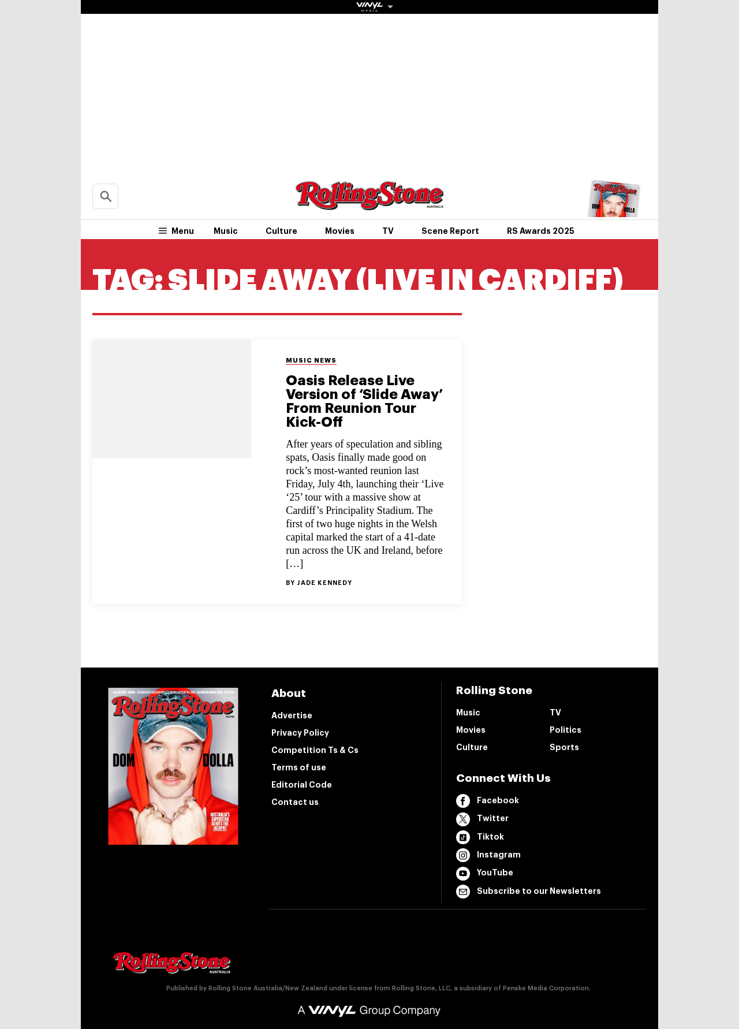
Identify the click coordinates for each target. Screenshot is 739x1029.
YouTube (484, 874)
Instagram (488, 855)
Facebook (487, 801)
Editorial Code (301, 785)
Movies (339, 231)
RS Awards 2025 (540, 231)
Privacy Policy (300, 733)
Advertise (291, 715)
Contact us (295, 802)
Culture (281, 231)
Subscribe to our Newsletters (528, 891)
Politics (565, 730)
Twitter (482, 819)
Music (226, 231)
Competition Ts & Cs (315, 750)
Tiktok (480, 837)
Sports (564, 747)
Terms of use (298, 767)
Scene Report (450, 231)
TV (388, 231)
